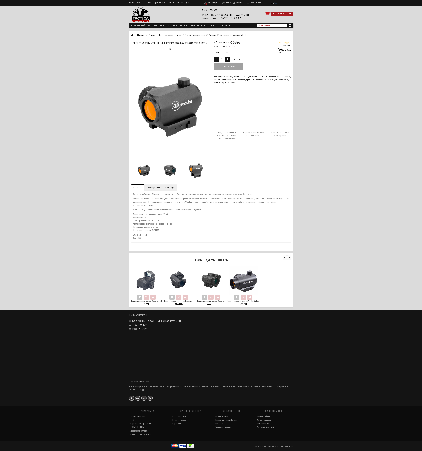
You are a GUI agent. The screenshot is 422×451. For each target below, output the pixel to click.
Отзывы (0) (169, 188)
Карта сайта (177, 423)
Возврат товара (179, 420)
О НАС (148, 3)
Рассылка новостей (265, 427)
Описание (137, 188)
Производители (221, 416)
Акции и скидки (177, 25)
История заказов (264, 420)
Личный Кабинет (264, 416)
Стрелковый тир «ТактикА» (164, 3)
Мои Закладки (263, 423)
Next (208, 170)
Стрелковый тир (140, 25)
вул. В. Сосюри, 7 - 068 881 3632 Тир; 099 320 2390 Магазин (156, 321)
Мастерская (198, 25)
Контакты (225, 25)
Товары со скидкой (223, 427)
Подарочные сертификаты (226, 420)
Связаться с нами (180, 416)
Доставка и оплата (138, 431)
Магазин (159, 25)
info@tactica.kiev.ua (140, 329)
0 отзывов (286, 46)
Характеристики (153, 188)
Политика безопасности (140, 434)
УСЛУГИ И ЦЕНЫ (183, 3)
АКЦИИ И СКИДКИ (136, 3)
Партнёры (219, 423)
